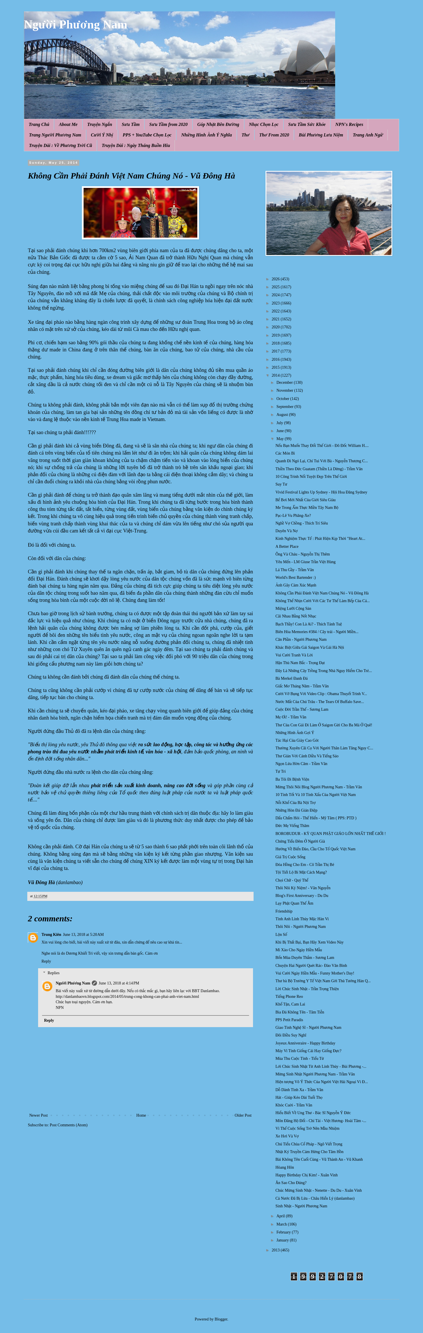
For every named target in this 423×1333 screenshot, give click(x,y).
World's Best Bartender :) (295, 577)
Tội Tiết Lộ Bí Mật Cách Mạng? (301, 872)
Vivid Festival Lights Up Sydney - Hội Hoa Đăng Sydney (321, 492)
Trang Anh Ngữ (368, 134)
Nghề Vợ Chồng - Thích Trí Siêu (301, 523)
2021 (276, 319)
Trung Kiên (51, 934)
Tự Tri (280, 771)
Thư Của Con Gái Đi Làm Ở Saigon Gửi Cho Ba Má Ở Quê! (323, 725)
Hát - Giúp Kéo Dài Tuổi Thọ (298, 1097)
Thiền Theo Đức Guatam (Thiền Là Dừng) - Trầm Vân (319, 469)
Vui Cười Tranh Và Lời (294, 655)
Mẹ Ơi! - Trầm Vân (290, 717)
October (283, 399)
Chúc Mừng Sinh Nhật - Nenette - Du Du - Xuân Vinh (318, 1190)
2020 (276, 327)
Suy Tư (281, 484)
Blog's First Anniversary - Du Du (301, 895)
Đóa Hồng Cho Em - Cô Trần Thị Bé (304, 865)
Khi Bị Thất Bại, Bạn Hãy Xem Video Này (309, 942)
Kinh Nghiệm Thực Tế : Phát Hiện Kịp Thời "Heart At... (320, 538)
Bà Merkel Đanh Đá (291, 678)
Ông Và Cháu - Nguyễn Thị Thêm (302, 554)
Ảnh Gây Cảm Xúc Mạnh (295, 585)
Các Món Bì (285, 453)
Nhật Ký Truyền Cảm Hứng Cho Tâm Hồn (309, 1152)
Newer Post (38, 1115)
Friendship (284, 911)
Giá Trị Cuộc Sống (290, 857)
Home (141, 1115)
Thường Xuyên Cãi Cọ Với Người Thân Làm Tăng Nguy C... (324, 748)
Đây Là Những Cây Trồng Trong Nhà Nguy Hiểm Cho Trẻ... (323, 671)
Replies (53, 973)
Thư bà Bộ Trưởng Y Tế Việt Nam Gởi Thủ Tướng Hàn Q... (323, 981)
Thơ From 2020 (274, 134)
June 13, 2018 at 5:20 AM (83, 934)
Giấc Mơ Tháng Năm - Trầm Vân (302, 686)
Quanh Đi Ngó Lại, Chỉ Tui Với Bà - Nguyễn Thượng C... (321, 461)
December (285, 382)
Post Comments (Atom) (69, 1125)
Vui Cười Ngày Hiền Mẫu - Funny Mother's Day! (314, 973)
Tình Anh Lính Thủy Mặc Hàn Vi (302, 919)
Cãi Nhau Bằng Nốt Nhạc (295, 616)
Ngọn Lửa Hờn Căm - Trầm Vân (301, 764)
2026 (276, 279)
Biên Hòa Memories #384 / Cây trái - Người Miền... (316, 632)
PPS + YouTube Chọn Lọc (147, 134)
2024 (276, 295)
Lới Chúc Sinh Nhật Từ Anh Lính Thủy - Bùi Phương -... (320, 1066)
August (282, 414)
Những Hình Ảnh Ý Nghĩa (206, 134)
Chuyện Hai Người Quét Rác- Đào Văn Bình (311, 965)
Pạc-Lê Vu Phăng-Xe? (293, 515)
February (284, 1232)
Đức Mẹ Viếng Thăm (292, 826)
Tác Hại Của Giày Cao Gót (297, 740)
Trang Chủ (39, 124)
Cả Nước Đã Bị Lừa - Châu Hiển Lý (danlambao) (314, 1198)
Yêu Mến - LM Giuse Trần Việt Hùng (305, 562)
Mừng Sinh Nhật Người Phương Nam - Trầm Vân (315, 1074)
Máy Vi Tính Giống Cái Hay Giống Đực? (308, 1051)
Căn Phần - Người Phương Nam (301, 639)
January (283, 1240)
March (282, 1224)
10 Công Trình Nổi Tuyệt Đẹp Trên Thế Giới (311, 476)
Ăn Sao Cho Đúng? (290, 1183)
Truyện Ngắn (99, 124)
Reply (46, 961)
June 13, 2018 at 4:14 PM (119, 983)
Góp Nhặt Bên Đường (218, 124)
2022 (276, 311)
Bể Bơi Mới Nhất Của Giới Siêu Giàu (305, 500)
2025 (276, 287)
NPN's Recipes (349, 124)
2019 (276, 335)
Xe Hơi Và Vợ (287, 1136)
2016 (276, 359)
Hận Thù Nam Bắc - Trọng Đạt (300, 663)
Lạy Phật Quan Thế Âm (294, 903)
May (280, 439)
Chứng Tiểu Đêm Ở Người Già (300, 841)
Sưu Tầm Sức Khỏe (307, 124)
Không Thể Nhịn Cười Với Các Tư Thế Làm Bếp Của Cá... (322, 601)
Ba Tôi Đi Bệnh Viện (292, 779)
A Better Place (286, 546)
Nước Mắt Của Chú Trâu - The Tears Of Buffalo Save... (319, 702)
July (280, 423)
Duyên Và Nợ (286, 531)
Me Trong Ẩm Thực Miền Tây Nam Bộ (306, 507)
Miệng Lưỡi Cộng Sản (293, 608)
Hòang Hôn (284, 1167)
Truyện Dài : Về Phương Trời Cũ (60, 145)
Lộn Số (281, 934)
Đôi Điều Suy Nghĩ (290, 1035)
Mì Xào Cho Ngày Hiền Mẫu (298, 950)
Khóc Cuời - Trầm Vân (293, 1105)
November (285, 390)
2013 (276, 1250)
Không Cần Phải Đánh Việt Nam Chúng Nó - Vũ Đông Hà (322, 593)
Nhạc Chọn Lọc (264, 124)
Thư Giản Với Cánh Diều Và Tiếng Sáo (307, 756)
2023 (276, 303)
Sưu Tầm (131, 124)
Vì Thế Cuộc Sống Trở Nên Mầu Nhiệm (307, 1128)
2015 (276, 367)
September (285, 407)
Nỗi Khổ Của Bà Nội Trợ (295, 803)
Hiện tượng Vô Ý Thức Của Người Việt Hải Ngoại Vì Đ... (321, 1082)
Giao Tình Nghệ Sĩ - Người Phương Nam (308, 1027)
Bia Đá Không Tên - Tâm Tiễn (299, 1012)
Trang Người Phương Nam (55, 134)
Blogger (221, 1319)
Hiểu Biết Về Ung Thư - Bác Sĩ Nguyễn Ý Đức (313, 1113)
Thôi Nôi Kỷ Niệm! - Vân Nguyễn (302, 888)
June (280, 431)
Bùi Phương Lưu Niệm (321, 134)
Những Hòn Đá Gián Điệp (296, 810)
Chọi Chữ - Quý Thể (291, 880)
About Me (68, 124)
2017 (276, 351)
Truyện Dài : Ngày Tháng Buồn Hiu (136, 145)
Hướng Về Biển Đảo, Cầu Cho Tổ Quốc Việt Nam (315, 849)
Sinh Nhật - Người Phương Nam (301, 1206)
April (281, 1216)
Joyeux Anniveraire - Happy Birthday (305, 1043)
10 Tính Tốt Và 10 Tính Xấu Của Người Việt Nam (315, 795)
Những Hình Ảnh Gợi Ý (294, 733)
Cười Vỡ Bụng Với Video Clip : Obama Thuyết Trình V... (321, 694)
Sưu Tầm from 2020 (168, 124)
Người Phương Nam (75, 24)
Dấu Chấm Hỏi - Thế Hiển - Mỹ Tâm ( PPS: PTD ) (315, 818)
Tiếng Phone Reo (289, 996)
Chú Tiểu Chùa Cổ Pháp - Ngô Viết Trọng (308, 1144)
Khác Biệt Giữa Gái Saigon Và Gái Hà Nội (309, 647)
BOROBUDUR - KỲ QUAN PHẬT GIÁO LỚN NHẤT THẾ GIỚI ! (330, 834)
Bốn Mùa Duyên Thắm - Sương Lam (304, 957)
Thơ (246, 134)
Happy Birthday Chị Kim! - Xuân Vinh (306, 1175)
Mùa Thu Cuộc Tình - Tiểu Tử (299, 1058)
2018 (276, 343)
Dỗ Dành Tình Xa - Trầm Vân (299, 1090)
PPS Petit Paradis (289, 1020)
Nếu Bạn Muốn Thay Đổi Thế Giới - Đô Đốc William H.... (322, 445)
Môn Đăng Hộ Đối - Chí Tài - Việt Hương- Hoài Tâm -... (320, 1121)
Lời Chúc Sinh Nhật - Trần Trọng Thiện (307, 989)
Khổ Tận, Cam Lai (290, 1004)
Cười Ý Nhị (102, 134)
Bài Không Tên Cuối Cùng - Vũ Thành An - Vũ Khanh (319, 1159)
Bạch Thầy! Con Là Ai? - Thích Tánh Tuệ (308, 624)
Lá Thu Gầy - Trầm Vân (294, 570)
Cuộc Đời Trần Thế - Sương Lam (301, 709)
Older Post (243, 1115)
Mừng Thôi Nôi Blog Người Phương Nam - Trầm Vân (318, 787)
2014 (276, 375)
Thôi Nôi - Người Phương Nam (300, 926)
